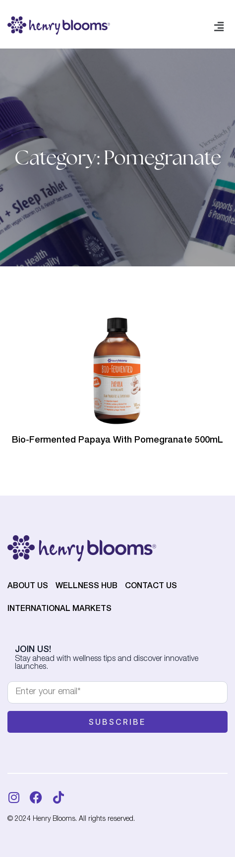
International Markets (59, 609)
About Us (27, 587)
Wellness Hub (87, 587)
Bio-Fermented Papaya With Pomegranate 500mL (117, 440)
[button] (219, 27)
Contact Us (151, 587)
